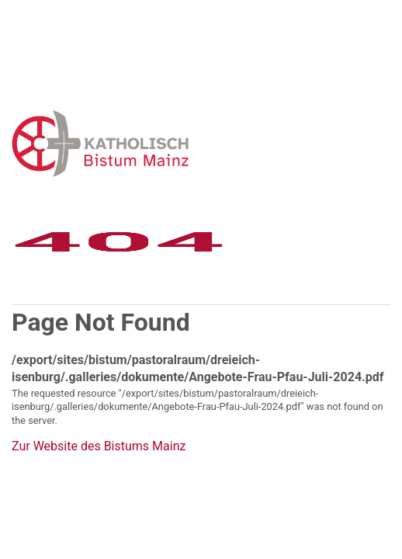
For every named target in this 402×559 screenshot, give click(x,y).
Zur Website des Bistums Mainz (98, 446)
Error (181, 143)
